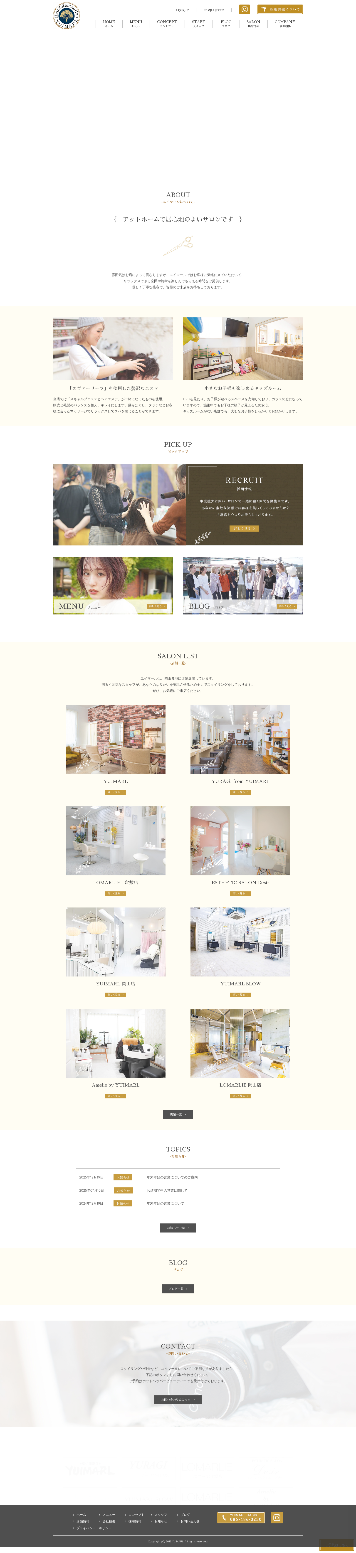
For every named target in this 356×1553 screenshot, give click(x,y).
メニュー (107, 1535)
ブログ (183, 1535)
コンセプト (134, 1535)
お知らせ (182, 10)
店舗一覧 (178, 1128)
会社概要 (107, 1542)
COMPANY (285, 24)
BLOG (226, 24)
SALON (253, 24)
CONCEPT (167, 24)
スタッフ (159, 1535)
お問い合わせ (214, 10)
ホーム (79, 1535)
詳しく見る (116, 804)
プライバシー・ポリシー (92, 1548)
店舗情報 (81, 1542)
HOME (109, 24)
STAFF (198, 24)
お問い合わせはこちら (178, 1419)
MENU (136, 24)
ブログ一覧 (178, 1307)
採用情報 (133, 1542)
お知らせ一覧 (178, 1244)
